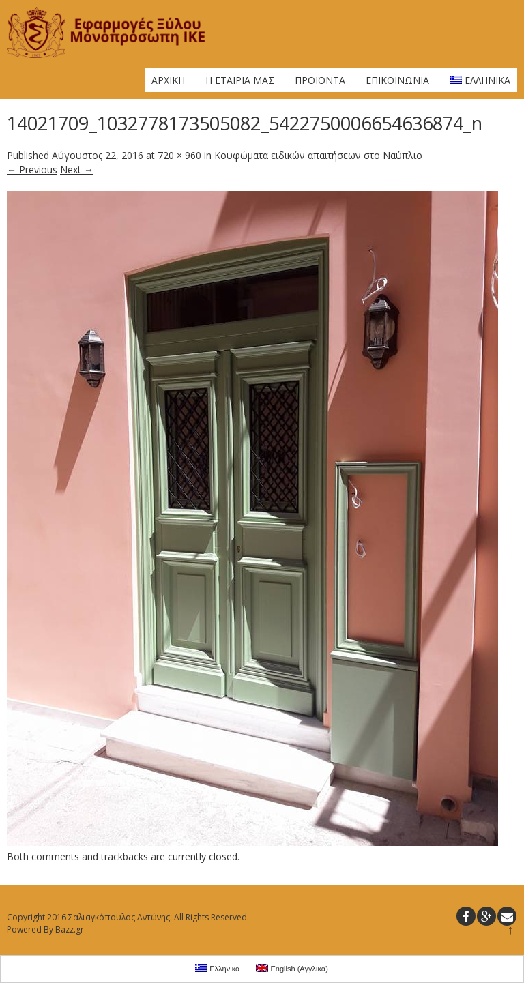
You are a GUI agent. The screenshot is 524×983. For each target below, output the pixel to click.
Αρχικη (168, 80)
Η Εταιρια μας (239, 80)
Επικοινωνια (397, 80)
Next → (76, 169)
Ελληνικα (480, 80)
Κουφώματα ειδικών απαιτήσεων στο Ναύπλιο (318, 155)
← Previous (32, 169)
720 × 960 (179, 155)
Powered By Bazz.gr (45, 929)
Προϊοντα (320, 80)
